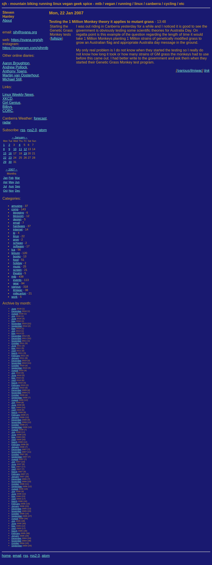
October (15, 343)
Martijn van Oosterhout (20, 75)
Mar (17, 178)
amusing (16, 206)
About (7, 20)
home (6, 556)
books (17, 256)
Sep (17, 186)
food (16, 259)
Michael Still (11, 79)
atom (43, 130)
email (16, 222)
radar (6, 122)
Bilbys (7, 107)
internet (18, 229)
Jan (5, 178)
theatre (17, 273)
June (13, 308)
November (16, 323)
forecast (40, 118)
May (11, 182)
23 (10, 157)
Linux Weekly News (18, 94)
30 (10, 162)
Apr (5, 182)
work (14, 296)
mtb (13, 276)
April (13, 350)
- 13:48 (107, 22)
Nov (11, 190)
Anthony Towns (14, 71)
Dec (17, 190)
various (16, 286)
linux (16, 236)
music (16, 266)
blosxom (18, 216)
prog (16, 239)
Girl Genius (11, 103)
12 (25, 149)
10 (14, 149)
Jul (5, 186)
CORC (7, 111)
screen (17, 270)
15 (4, 153)
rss (22, 130)
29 (4, 162)
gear (16, 283)
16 (10, 153)
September (16, 326)
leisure (15, 253)
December (16, 311)
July (13, 316)
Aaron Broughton (16, 63)
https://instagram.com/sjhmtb (25, 48)
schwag (18, 243)
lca (13, 249)
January (20, 137)
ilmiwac (17, 290)
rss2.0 (32, 130)
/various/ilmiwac (189, 70)
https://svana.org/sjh (27, 40)
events (17, 280)
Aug (11, 186)
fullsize (56, 38)
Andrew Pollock (14, 67)
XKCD (7, 99)
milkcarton (19, 293)
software (18, 246)
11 (20, 149)
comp (14, 209)
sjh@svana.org (25, 32)
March (14, 353)
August (14, 313)
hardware (19, 226)
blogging (18, 212)
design (17, 219)
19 (25, 153)
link (207, 70)
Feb (11, 178)
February (15, 355)
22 (4, 157)
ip (14, 232)
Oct (5, 190)
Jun (17, 182)
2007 (11, 169)
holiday (17, 263)
